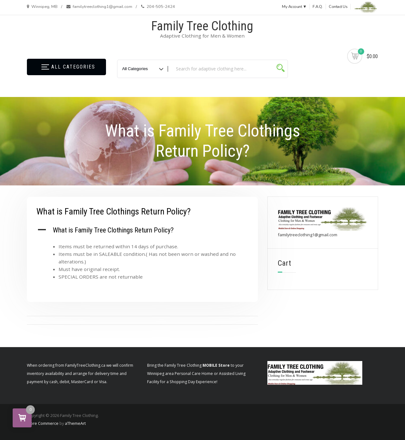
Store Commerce (43, 423)
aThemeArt (75, 423)
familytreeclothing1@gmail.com (307, 235)
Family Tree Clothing (202, 26)
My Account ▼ (294, 6)
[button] (142, 230)
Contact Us (338, 6)
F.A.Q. (318, 6)
